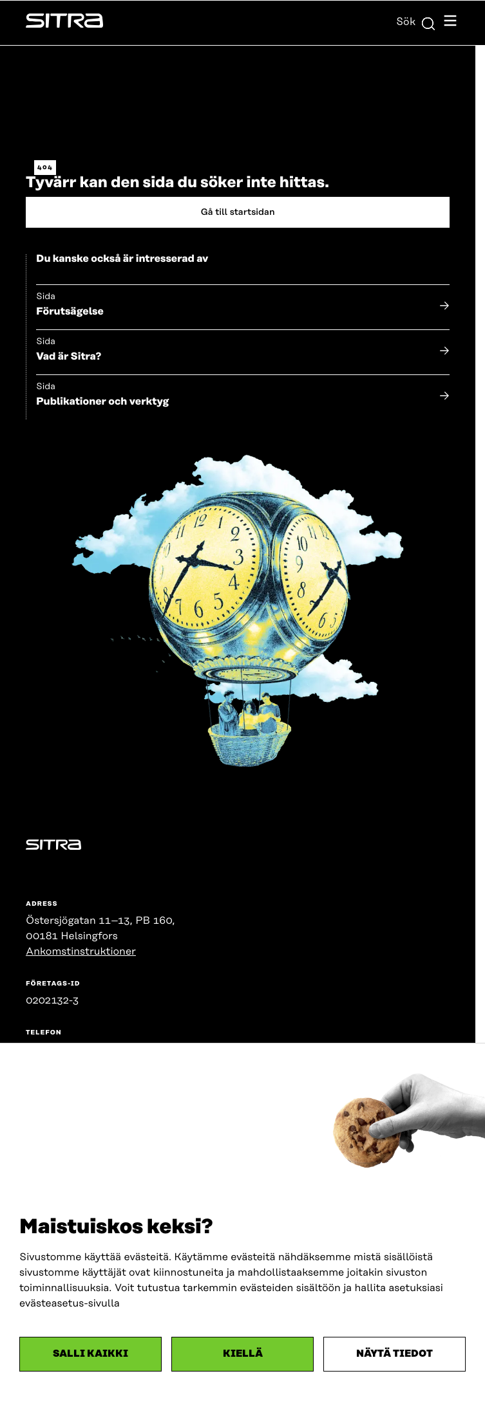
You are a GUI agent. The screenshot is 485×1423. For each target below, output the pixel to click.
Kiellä (243, 1353)
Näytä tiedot (394, 1353)
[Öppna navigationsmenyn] (450, 23)
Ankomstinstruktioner (81, 951)
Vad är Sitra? (68, 356)
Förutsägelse (70, 311)
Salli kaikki (90, 1353)
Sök (416, 22)
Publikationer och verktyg (102, 401)
